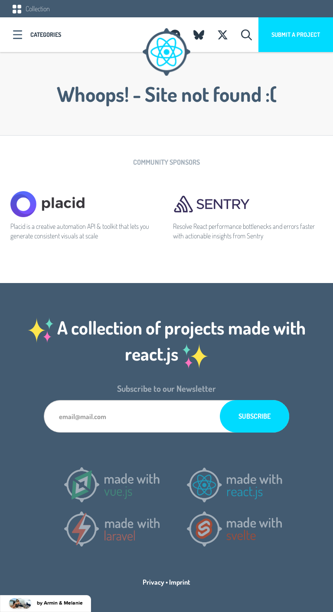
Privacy (153, 582)
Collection (31, 8)
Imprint (179, 582)
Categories (45, 34)
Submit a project (295, 34)
